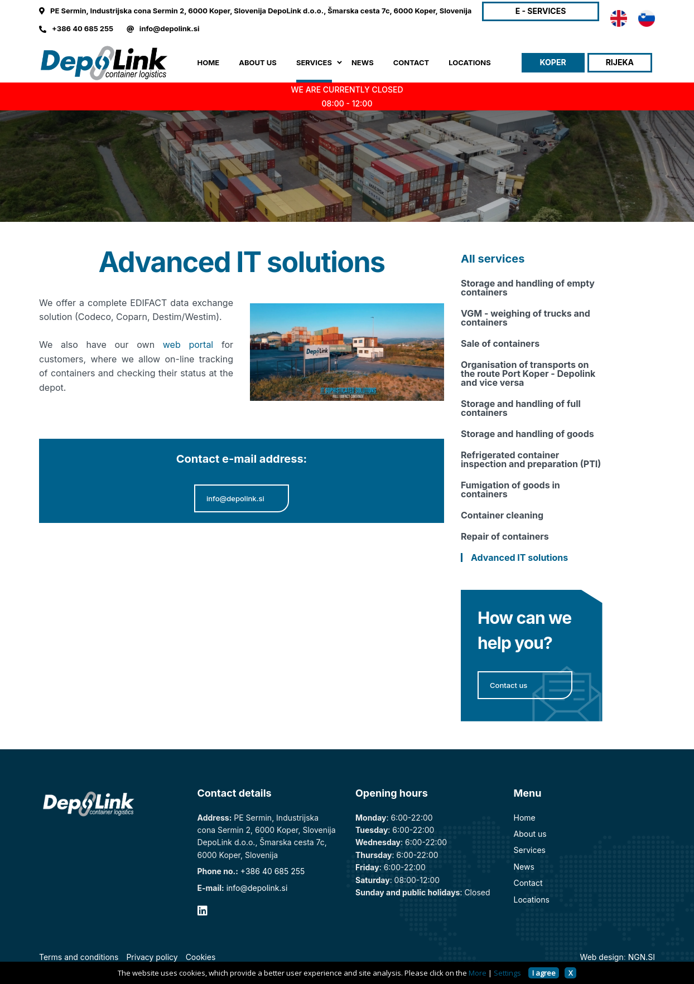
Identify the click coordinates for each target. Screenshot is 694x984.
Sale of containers (500, 343)
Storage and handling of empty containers (528, 288)
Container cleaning (502, 515)
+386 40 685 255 (82, 28)
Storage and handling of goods (527, 433)
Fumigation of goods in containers (510, 489)
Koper (553, 62)
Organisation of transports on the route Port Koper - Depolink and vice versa (528, 373)
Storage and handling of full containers (521, 408)
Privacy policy (151, 957)
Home (208, 62)
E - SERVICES (540, 11)
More (477, 973)
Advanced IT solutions (519, 557)
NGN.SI (641, 957)
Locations (532, 899)
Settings (507, 973)
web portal (188, 344)
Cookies (201, 957)
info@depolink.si (169, 28)
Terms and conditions (78, 957)
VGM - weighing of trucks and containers (525, 318)
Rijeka (620, 62)
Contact (528, 883)
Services (530, 850)
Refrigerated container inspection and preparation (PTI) (531, 459)
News (524, 866)
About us (530, 833)
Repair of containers (505, 536)
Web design (602, 957)
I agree (544, 973)
